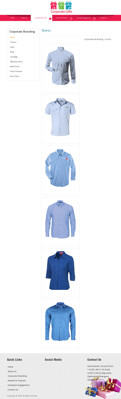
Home (12, 18)
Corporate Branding (40, 18)
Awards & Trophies (61, 18)
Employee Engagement (84, 18)
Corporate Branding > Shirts (97, 39)
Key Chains (14, 76)
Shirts (12, 37)
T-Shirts (13, 42)
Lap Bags (14, 56)
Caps (12, 47)
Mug (12, 52)
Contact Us (103, 18)
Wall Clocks (14, 66)
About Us (24, 18)
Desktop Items (16, 61)
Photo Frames (16, 71)
